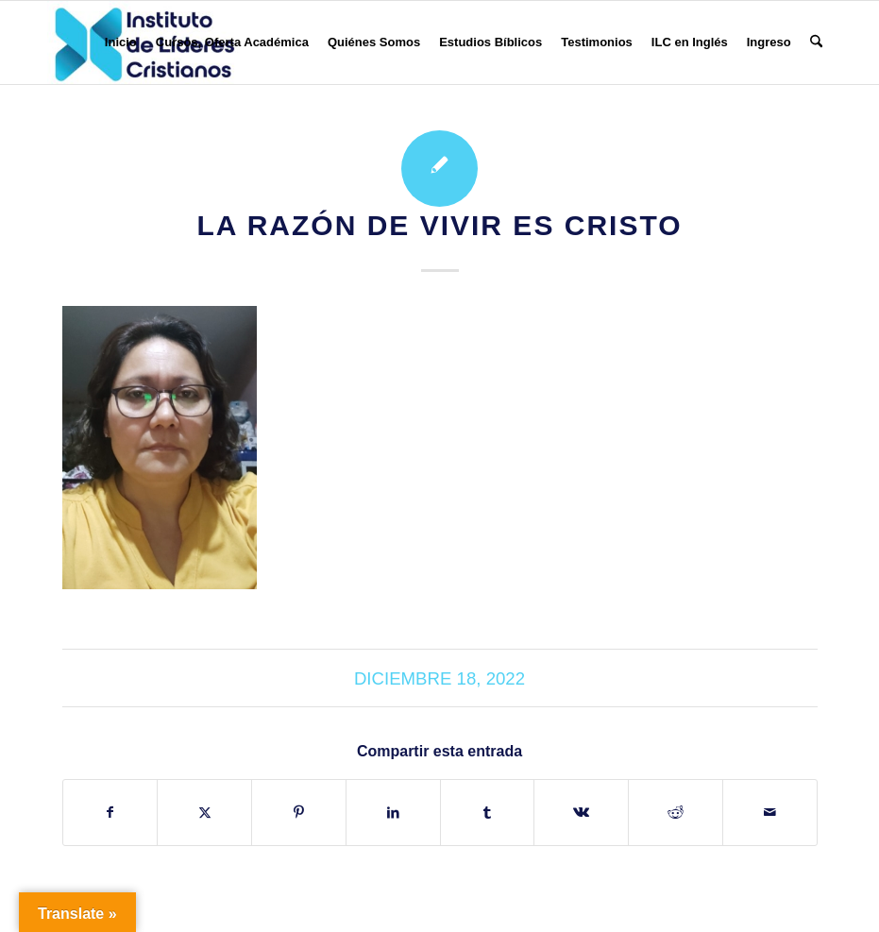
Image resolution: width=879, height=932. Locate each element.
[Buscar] (816, 42)
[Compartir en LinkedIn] (393, 812)
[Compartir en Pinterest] (299, 812)
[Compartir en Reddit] (675, 812)
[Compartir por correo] (770, 812)
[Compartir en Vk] (581, 812)
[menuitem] (120, 42)
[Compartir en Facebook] (110, 812)
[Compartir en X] (204, 812)
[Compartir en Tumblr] (487, 812)
